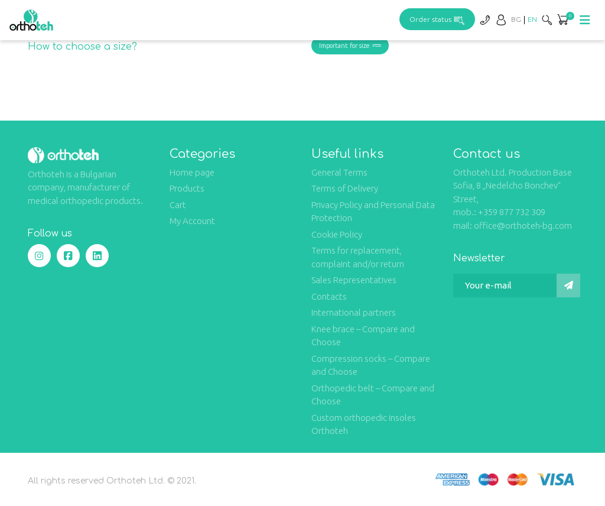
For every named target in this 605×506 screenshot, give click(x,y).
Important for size (350, 45)
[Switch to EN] (532, 19)
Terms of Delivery (344, 188)
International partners (353, 312)
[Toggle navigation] (585, 20)
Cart (178, 205)
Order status (437, 19)
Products (187, 188)
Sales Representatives (353, 280)
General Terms (339, 172)
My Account (192, 221)
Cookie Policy (336, 234)
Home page (192, 172)
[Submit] (568, 285)
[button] (562, 21)
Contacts (329, 296)
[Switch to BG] (516, 19)
